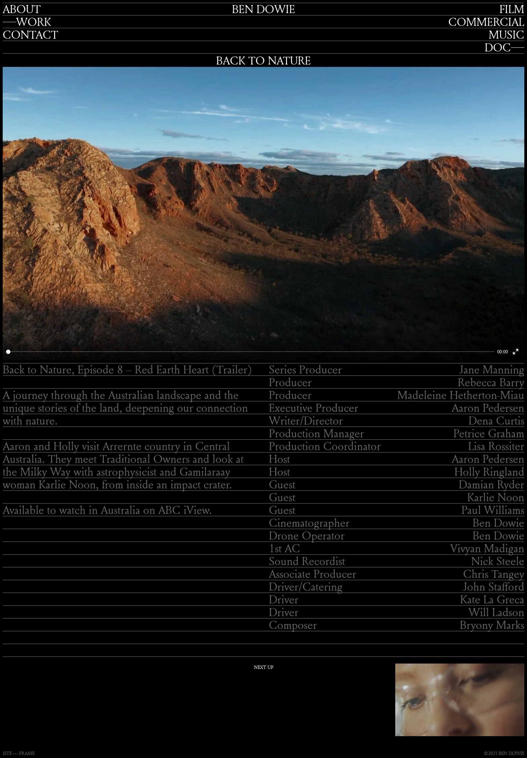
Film (511, 9)
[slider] (250, 352)
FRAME (27, 753)
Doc (498, 47)
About (22, 9)
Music (506, 34)
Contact (30, 34)
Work (33, 21)
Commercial (486, 22)
